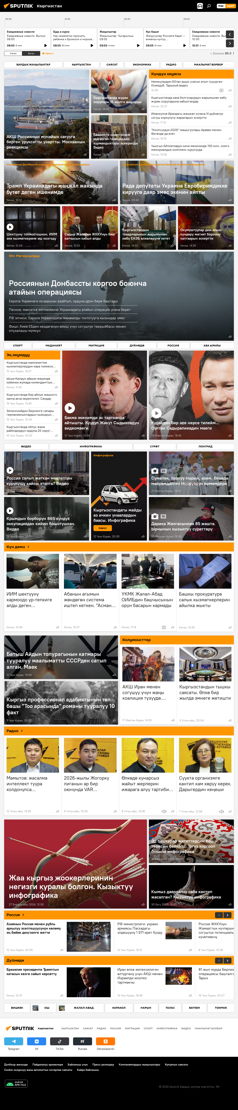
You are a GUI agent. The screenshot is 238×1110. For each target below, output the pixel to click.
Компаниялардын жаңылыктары (139, 1064)
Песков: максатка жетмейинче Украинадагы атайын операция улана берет (69, 309)
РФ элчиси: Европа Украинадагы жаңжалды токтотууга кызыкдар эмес (67, 318)
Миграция (132, 1028)
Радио (16, 731)
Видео (186, 1028)
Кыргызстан (70, 1028)
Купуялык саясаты (176, 1064)
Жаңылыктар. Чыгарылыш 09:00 (116, 37)
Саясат (88, 1028)
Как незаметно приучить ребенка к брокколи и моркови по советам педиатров (73, 39)
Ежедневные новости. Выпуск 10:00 (211, 37)
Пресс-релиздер (103, 1064)
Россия (17, 915)
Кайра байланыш (88, 1070)
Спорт (148, 1028)
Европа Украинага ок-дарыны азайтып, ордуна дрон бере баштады (63, 301)
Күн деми (19, 547)
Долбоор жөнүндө (16, 1064)
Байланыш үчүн (78, 1064)
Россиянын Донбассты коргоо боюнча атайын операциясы (48, 164)
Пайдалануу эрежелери (47, 1064)
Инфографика (167, 1028)
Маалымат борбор (208, 1028)
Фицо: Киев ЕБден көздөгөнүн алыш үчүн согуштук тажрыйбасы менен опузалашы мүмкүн (67, 328)
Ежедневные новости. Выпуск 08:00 (26, 37)
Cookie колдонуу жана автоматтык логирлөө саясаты (38, 1070)
